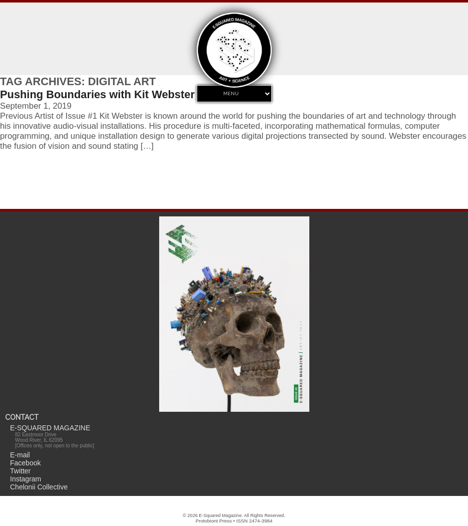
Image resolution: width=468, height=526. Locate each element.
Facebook (25, 463)
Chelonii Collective (39, 487)
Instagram (25, 479)
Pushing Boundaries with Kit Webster (97, 94)
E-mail (20, 455)
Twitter (20, 471)
